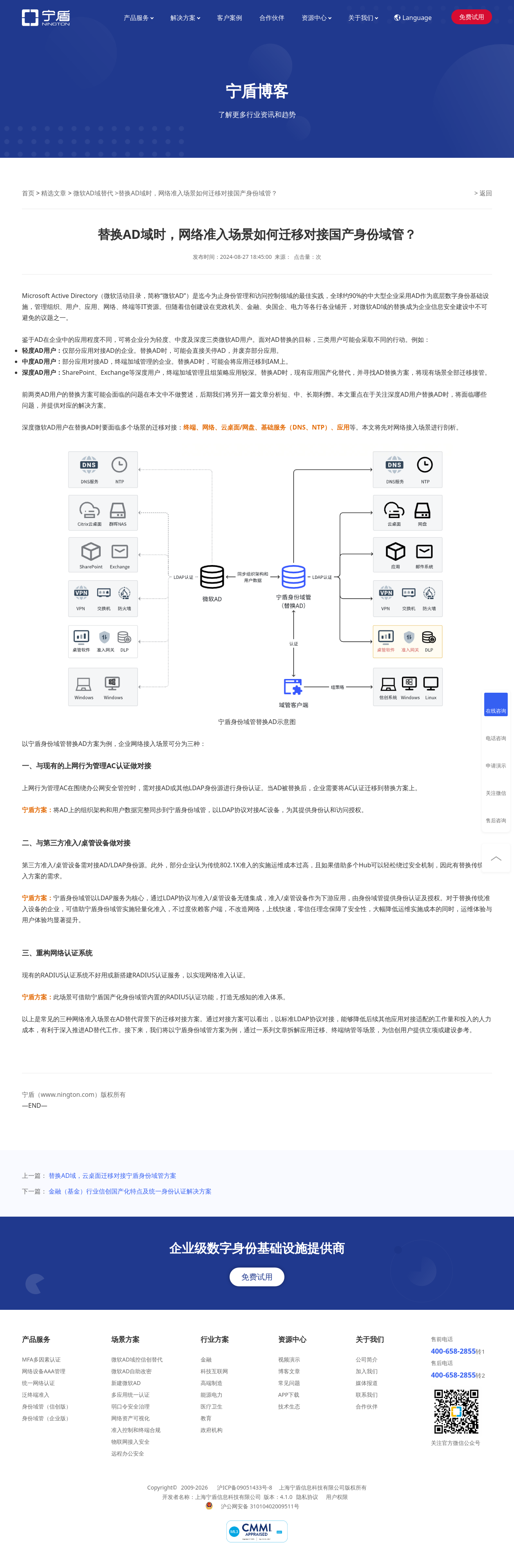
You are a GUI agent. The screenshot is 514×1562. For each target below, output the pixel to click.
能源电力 (212, 1394)
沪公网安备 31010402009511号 (260, 1506)
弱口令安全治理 (130, 1406)
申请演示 (496, 765)
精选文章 (53, 193)
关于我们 (363, 17)
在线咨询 (496, 710)
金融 (206, 1359)
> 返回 (483, 193)
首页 (28, 193)
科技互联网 (214, 1371)
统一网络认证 (38, 1383)
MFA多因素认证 (41, 1359)
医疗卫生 (212, 1406)
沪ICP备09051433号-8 (244, 1487)
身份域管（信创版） (46, 1406)
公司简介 (367, 1359)
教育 (206, 1418)
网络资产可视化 (130, 1418)
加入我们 (367, 1371)
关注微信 (496, 792)
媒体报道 (367, 1383)
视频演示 (289, 1359)
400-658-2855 (453, 1351)
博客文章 (289, 1371)
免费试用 (471, 17)
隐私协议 (307, 1497)
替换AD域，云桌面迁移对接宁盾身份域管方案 (112, 1175)
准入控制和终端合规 (136, 1430)
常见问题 (289, 1383)
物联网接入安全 (130, 1441)
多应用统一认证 (130, 1394)
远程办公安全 (127, 1453)
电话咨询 (496, 738)
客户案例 (229, 17)
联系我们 (367, 1394)
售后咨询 (496, 820)
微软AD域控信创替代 (137, 1359)
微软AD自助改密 (131, 1371)
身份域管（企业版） (46, 1418)
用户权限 (337, 1497)
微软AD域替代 (93, 193)
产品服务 (138, 17)
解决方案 (185, 17)
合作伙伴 (271, 17)
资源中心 (316, 17)
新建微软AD (126, 1383)
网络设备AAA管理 (43, 1371)
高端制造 (212, 1383)
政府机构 (212, 1430)
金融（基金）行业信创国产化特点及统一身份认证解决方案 (130, 1191)
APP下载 (288, 1394)
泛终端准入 (35, 1394)
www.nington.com (67, 1094)
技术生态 (289, 1406)
